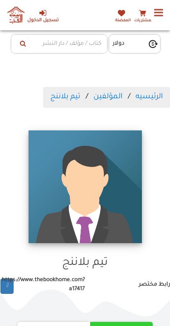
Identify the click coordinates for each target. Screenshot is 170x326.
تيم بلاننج (65, 97)
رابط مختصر (154, 285)
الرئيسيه (149, 97)
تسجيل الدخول (42, 16)
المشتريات (144, 21)
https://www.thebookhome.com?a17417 (49, 284)
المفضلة (123, 21)
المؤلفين (107, 97)
